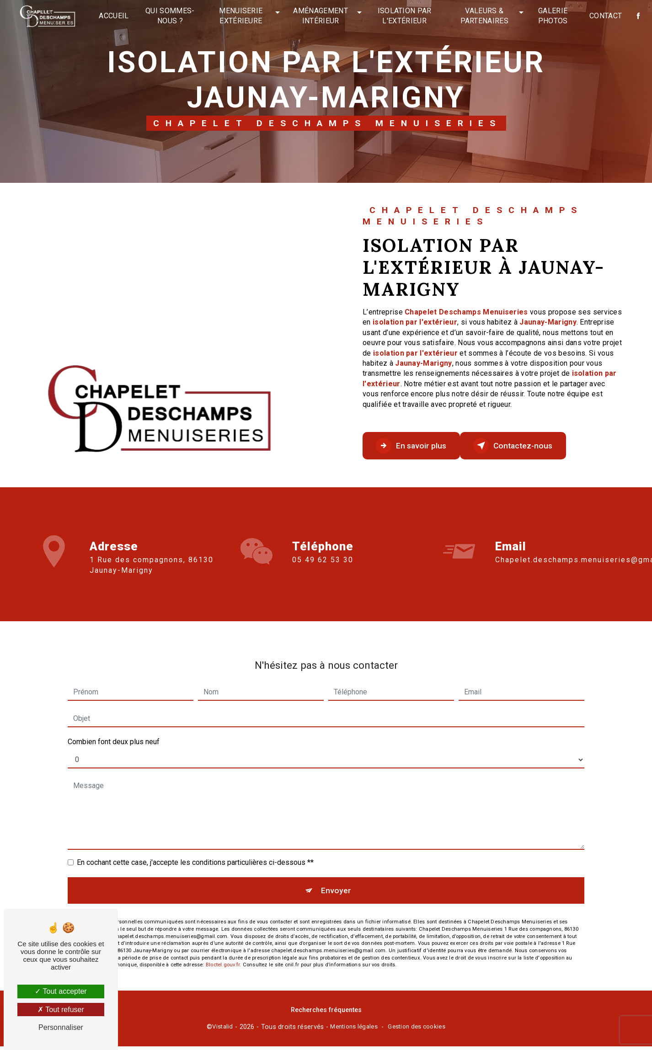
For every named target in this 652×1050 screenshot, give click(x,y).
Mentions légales (354, 1030)
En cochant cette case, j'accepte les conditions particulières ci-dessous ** (195, 851)
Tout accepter (60, 991)
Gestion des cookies (416, 1030)
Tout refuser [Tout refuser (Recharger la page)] (60, 1009)
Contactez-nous (535, 445)
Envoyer (336, 881)
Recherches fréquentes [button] (326, 1014)
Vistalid (222, 1030)
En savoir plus (418, 445)
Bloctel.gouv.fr (223, 958)
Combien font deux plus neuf (114, 731)
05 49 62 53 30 (322, 570)
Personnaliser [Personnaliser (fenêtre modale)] (60, 1027)
